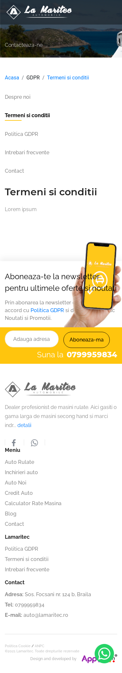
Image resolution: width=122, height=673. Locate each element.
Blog (10, 514)
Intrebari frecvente (27, 569)
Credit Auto (19, 493)
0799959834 (29, 605)
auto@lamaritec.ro (45, 615)
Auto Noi (15, 483)
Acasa (12, 78)
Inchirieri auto (21, 472)
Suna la (77, 355)
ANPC (39, 646)
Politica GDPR (47, 310)
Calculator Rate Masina (33, 503)
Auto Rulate (19, 462)
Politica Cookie (18, 646)
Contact (14, 524)
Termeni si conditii (68, 78)
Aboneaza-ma (87, 340)
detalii (24, 425)
